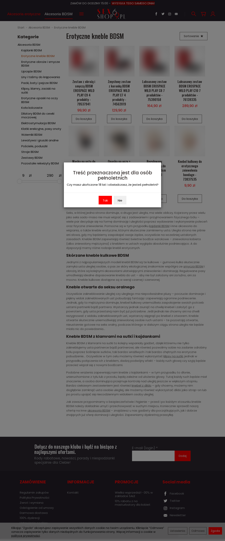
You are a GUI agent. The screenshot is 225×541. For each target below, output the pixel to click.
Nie (120, 200)
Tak (105, 200)
